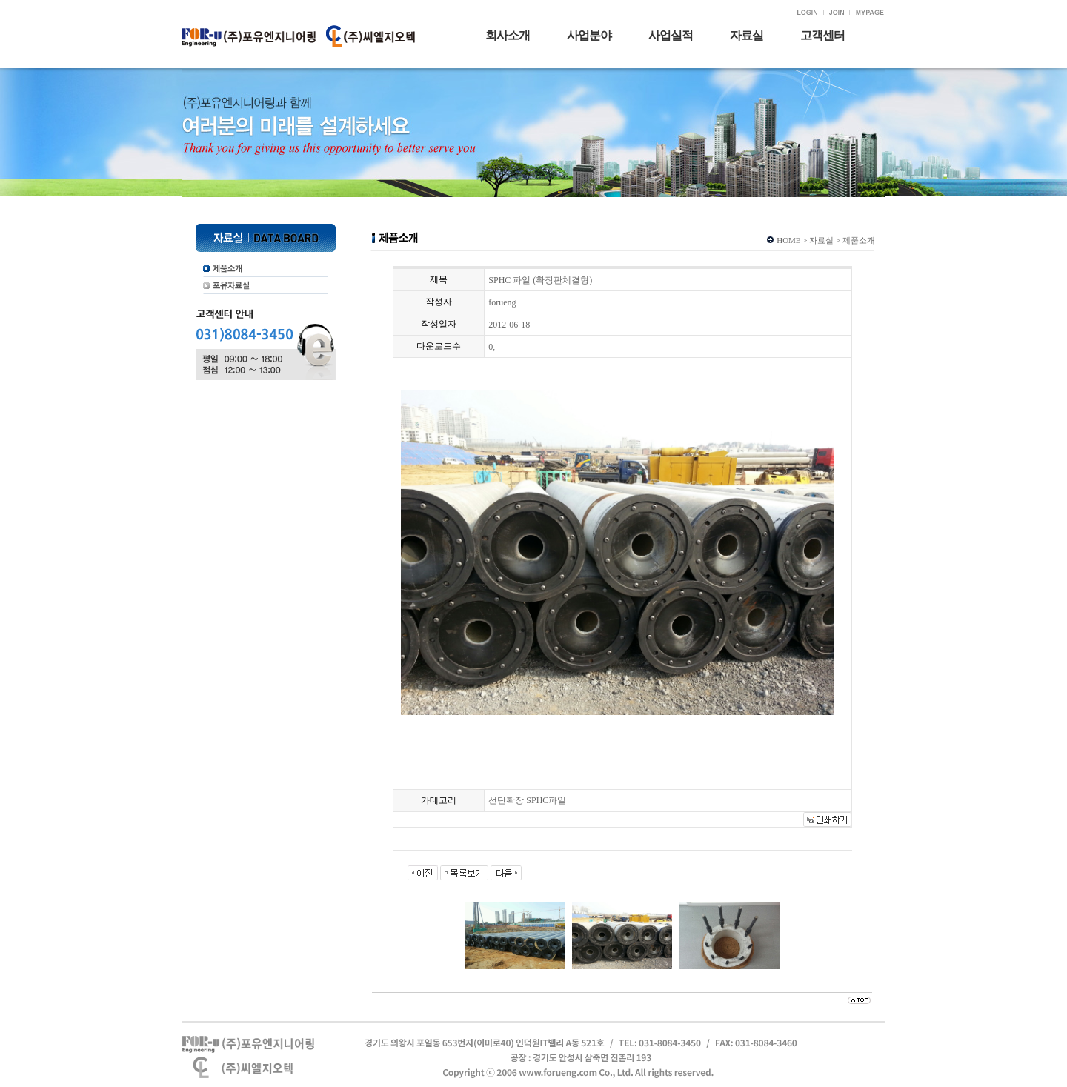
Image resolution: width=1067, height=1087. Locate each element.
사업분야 (589, 35)
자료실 (746, 35)
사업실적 (670, 35)
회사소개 (507, 35)
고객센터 (822, 35)
